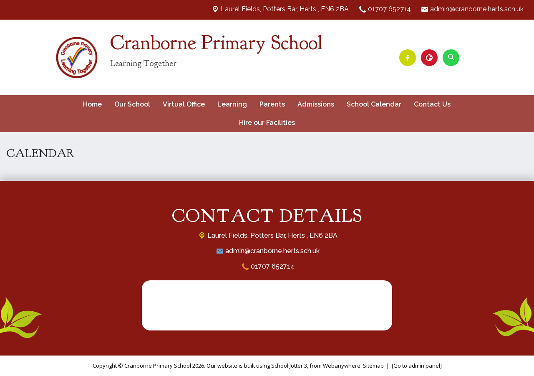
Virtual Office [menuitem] (184, 104)
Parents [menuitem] (272, 104)
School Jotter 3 (289, 365)
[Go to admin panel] (417, 365)
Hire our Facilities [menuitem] (267, 123)
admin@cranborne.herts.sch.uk (477, 9)
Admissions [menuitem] (315, 104)
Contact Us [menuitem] (432, 104)
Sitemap (373, 365)
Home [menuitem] (92, 104)
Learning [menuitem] (232, 104)
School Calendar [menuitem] (374, 104)
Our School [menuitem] (132, 104)
